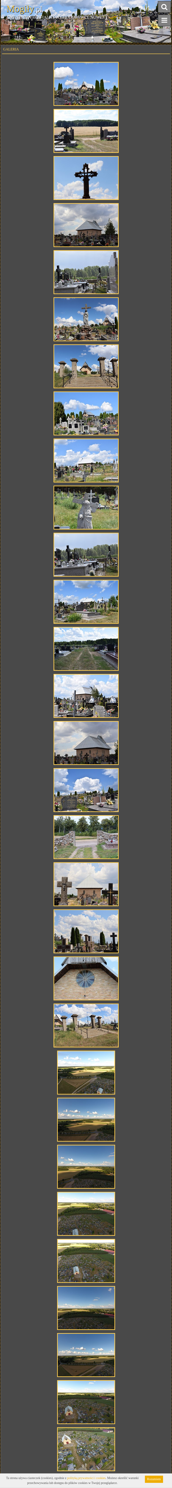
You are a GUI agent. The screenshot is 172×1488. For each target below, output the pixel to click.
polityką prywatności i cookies (86, 1478)
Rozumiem (154, 1479)
